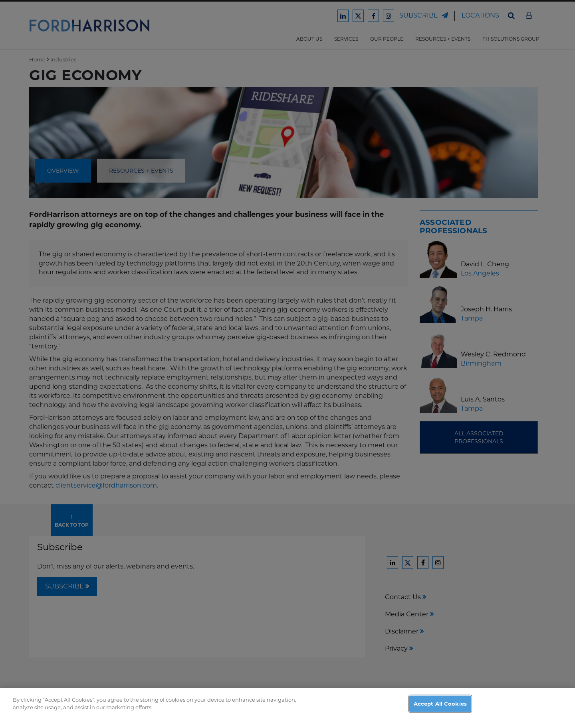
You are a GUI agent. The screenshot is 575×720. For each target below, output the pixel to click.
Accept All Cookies (440, 707)
